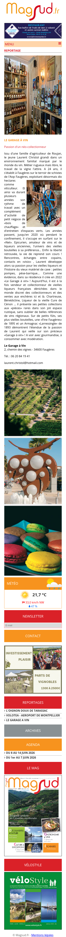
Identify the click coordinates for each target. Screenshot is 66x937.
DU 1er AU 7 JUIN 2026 (21, 757)
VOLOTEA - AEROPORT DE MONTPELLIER (33, 715)
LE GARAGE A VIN (17, 720)
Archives (33, 730)
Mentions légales (42, 935)
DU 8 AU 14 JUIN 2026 (20, 753)
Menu (33, 44)
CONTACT (33, 636)
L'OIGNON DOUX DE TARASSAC (27, 711)
